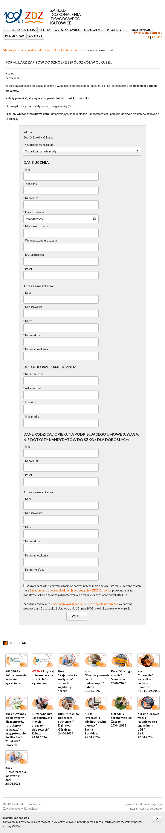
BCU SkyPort (142, 30)
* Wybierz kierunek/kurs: (38, 144)
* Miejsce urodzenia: (35, 226)
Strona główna (13, 50)
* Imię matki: (31, 416)
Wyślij (76, 616)
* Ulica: (27, 321)
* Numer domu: (32, 335)
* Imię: (27, 169)
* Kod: (27, 292)
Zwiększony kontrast (147, 32)
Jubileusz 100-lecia (20, 30)
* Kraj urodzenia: (33, 254)
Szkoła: (27, 132)
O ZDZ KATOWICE (67, 30)
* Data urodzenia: (34, 212)
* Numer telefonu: (34, 374)
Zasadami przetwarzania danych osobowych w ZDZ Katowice (70, 590)
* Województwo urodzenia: (40, 240)
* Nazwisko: (30, 198)
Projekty (114, 30)
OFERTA (44, 30)
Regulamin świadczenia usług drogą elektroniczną (84, 604)
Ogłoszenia (93, 30)
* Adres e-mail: (32, 388)
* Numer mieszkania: (36, 349)
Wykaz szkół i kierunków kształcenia (52, 50)
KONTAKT (35, 36)
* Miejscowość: (32, 307)
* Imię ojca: (30, 402)
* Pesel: (27, 269)
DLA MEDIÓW (14, 36)
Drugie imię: (30, 183)
